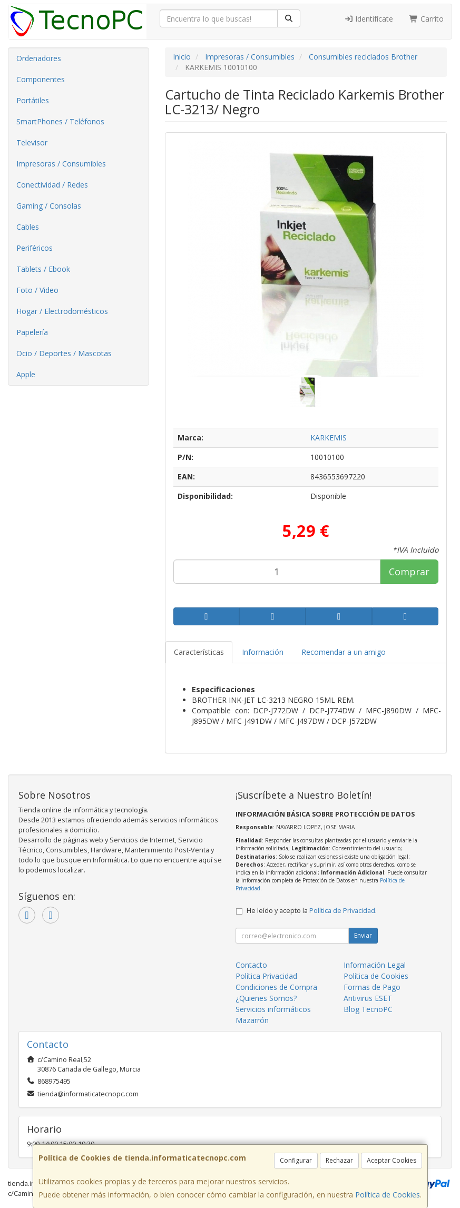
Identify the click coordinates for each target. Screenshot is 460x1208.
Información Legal (375, 965)
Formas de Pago (372, 987)
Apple (25, 374)
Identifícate (369, 19)
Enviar (363, 935)
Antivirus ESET (368, 998)
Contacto (251, 965)
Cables (27, 227)
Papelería (32, 332)
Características (199, 652)
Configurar (296, 1160)
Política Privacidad (266, 976)
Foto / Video (37, 290)
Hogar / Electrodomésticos (62, 311)
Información (262, 652)
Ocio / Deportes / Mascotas (64, 353)
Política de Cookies (387, 1195)
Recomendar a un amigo (343, 652)
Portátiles (32, 100)
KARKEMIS (328, 438)
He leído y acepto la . (312, 910)
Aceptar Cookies (391, 1160)
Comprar (409, 571)
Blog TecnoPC (368, 1009)
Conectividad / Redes (52, 185)
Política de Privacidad (342, 910)
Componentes (40, 79)
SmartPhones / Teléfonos (60, 121)
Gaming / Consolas (48, 206)
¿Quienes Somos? (266, 998)
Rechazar (339, 1160)
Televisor (31, 143)
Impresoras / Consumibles (61, 164)
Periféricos (34, 248)
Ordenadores (38, 58)
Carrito (426, 19)
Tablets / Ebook (43, 269)
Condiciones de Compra (276, 987)
